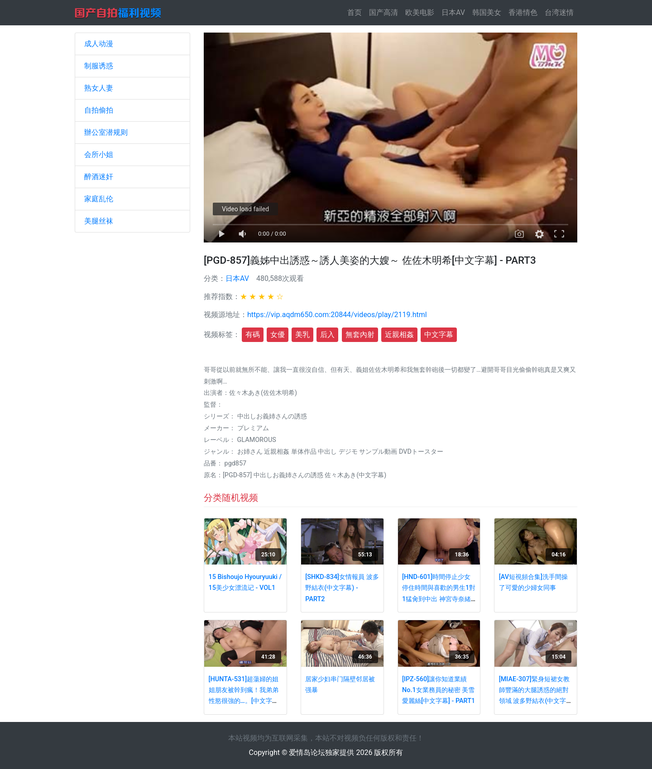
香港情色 (522, 12)
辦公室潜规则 (106, 132)
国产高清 (383, 12)
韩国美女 (486, 12)
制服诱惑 (98, 66)
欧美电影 (419, 12)
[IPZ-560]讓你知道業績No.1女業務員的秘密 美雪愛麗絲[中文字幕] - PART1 (438, 690)
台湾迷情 (559, 12)
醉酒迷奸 (98, 176)
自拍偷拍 (98, 110)
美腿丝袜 (98, 221)
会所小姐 (98, 154)
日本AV (453, 12)
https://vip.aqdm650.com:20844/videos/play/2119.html (337, 314)
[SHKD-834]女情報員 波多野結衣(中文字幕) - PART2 (342, 588)
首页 (356, 12)
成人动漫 (98, 43)
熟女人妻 (98, 88)
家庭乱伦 (98, 199)
